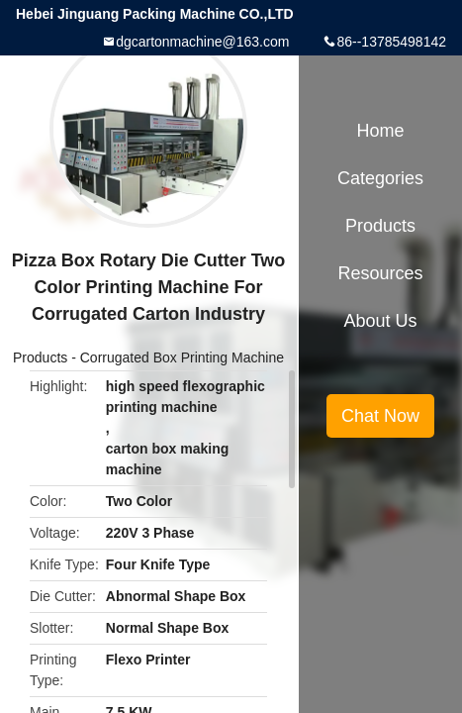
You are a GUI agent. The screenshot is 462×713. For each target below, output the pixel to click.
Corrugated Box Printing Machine (182, 357)
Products (40, 357)
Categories (380, 178)
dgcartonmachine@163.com (202, 42)
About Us (379, 321)
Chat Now (380, 416)
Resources (379, 273)
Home (380, 131)
